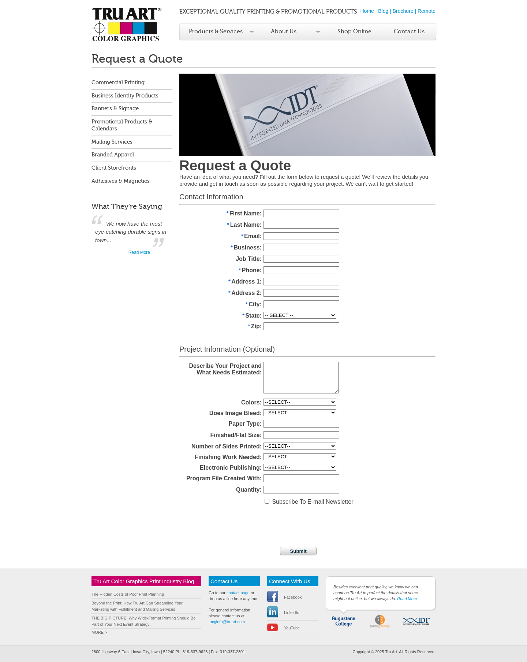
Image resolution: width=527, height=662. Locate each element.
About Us (283, 31)
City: (253, 304)
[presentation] (235, 522)
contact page (238, 593)
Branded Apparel (112, 155)
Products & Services (216, 31)
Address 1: (245, 282)
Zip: (254, 327)
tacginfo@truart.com (227, 622)
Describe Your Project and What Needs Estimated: (225, 369)
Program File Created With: (224, 479)
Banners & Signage (115, 109)
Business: (246, 248)
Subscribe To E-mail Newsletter (309, 502)
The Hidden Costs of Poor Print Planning (127, 594)
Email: (251, 236)
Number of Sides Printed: (226, 447)
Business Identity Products (124, 96)
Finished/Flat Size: (236, 435)
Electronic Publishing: (231, 468)
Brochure (403, 11)
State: (252, 316)
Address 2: (245, 293)
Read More (139, 252)
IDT (416, 621)
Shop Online (354, 31)
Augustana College (344, 621)
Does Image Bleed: (235, 413)
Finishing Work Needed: (228, 457)
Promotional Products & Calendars (121, 125)
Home (367, 11)
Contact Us (409, 31)
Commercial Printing (118, 82)
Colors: (251, 403)
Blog (383, 11)
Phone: (250, 270)
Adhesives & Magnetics (120, 181)
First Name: (244, 214)
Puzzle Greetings (380, 621)
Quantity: (249, 490)
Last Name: (244, 225)
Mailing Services (111, 142)
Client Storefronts (113, 168)
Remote (427, 11)
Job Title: (249, 259)
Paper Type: (245, 424)
